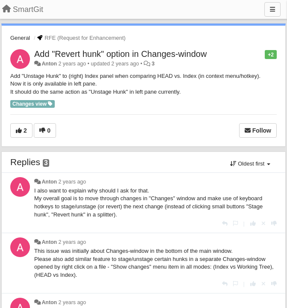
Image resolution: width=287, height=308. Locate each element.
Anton (49, 64)
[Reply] (225, 223)
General (20, 38)
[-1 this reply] (274, 223)
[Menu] (272, 9)
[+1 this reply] (253, 223)
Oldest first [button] (250, 163)
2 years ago (72, 182)
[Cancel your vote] (263, 223)
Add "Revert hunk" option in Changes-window (120, 54)
